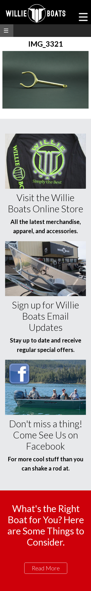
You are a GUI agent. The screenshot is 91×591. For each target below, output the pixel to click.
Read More (46, 568)
